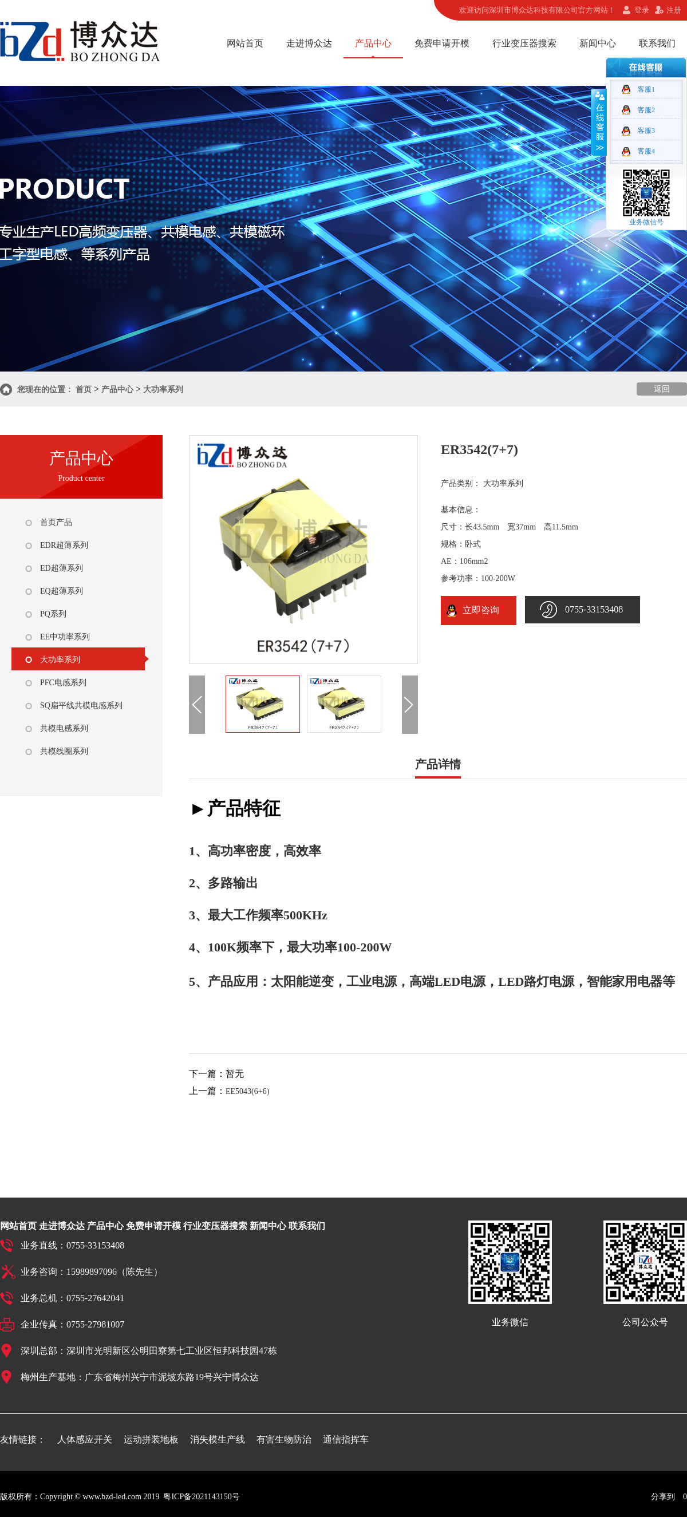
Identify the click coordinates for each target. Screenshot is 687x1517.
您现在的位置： (45, 389)
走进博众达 (309, 43)
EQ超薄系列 (61, 591)
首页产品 (56, 522)
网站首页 (245, 43)
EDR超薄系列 (64, 545)
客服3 (646, 131)
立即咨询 (478, 610)
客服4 (646, 151)
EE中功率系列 (65, 637)
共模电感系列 (64, 728)
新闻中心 (597, 43)
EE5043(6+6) (247, 1091)
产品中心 (373, 43)
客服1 (646, 89)
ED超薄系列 (61, 568)
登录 (641, 10)
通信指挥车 (346, 1439)
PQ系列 (53, 614)
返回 (662, 389)
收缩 (599, 122)
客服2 (646, 110)
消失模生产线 (217, 1439)
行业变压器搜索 (524, 43)
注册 (673, 10)
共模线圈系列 (64, 751)
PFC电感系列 (63, 682)
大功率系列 (163, 389)
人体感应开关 (84, 1439)
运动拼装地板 (151, 1439)
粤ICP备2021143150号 (201, 1496)
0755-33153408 (594, 609)
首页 (84, 389)
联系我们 (657, 43)
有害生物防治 (283, 1439)
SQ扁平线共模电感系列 (81, 705)
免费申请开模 (441, 43)
